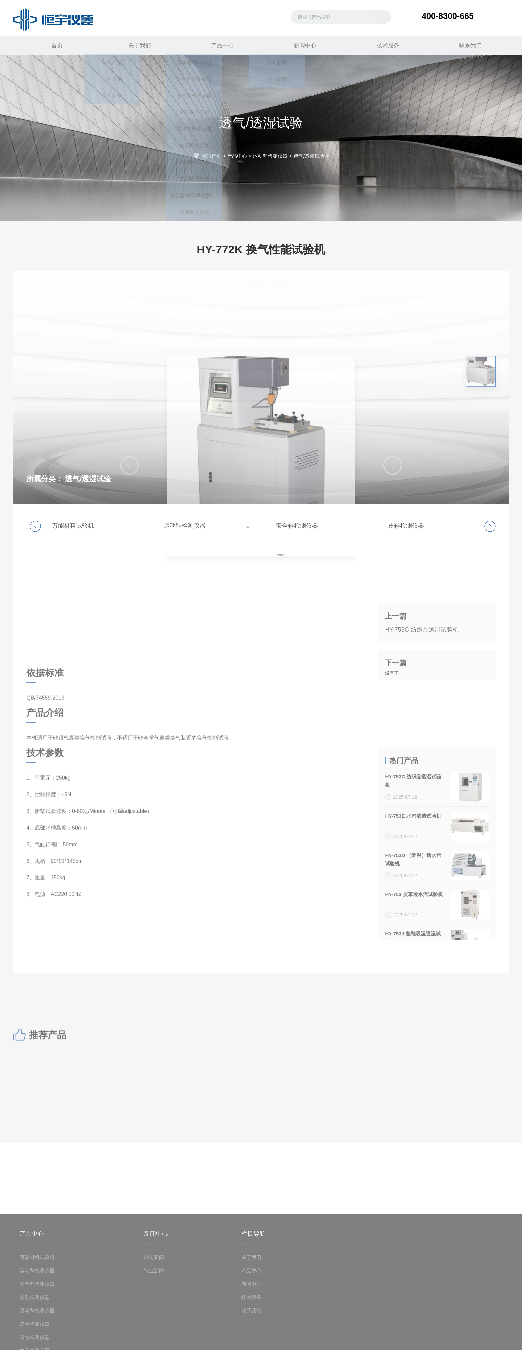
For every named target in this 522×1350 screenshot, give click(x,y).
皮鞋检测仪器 (406, 525)
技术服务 (385, 45)
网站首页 (211, 156)
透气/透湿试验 (309, 156)
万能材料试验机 (73, 525)
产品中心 (220, 45)
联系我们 (468, 45)
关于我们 (137, 45)
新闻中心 (302, 45)
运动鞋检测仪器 (270, 156)
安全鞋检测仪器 (297, 525)
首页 (54, 45)
